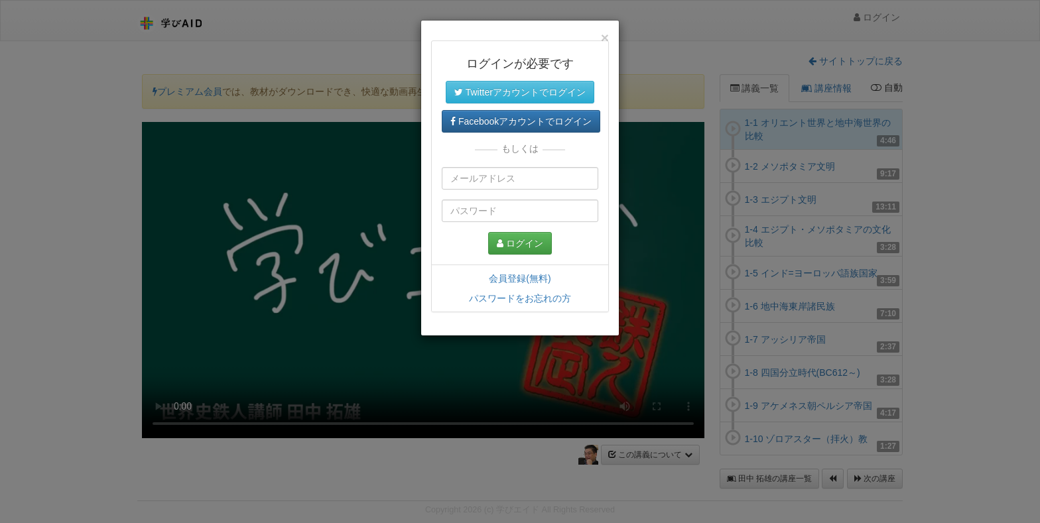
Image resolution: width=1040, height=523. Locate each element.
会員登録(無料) (520, 278)
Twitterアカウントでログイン (520, 92)
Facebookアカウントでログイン (521, 121)
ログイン (520, 243)
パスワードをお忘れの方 (520, 298)
